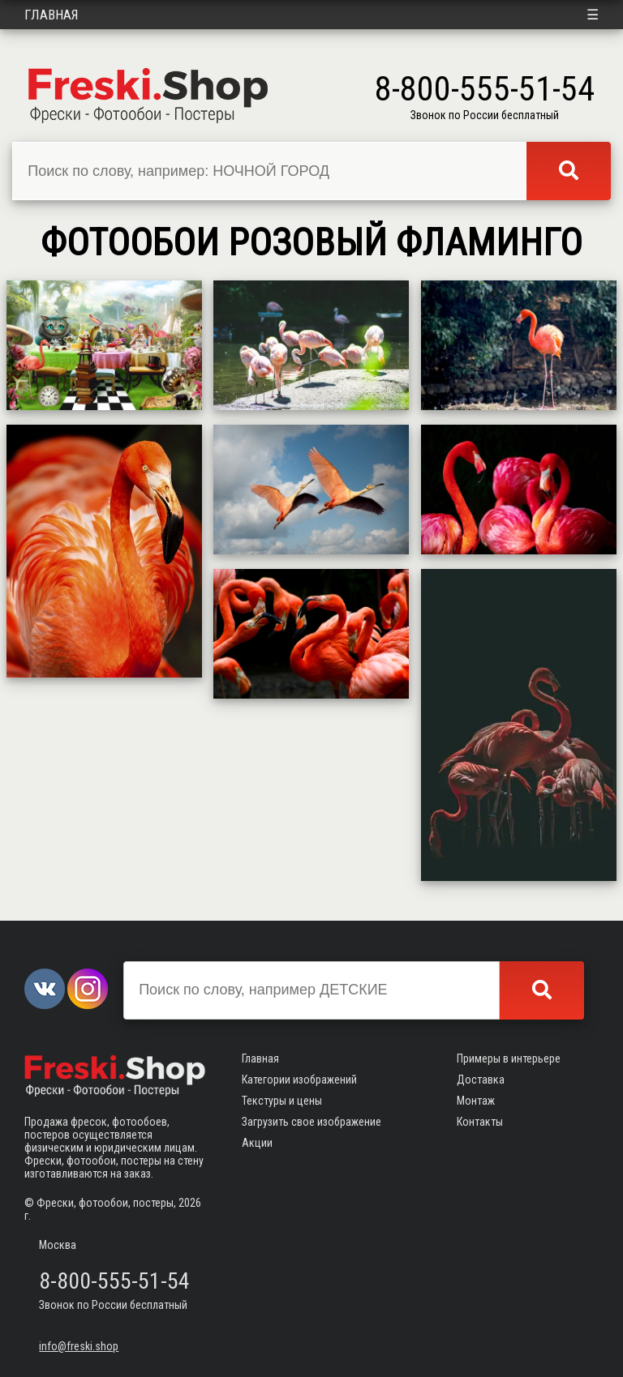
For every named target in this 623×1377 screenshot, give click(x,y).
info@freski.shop (78, 1346)
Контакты (480, 1121)
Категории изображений (299, 1079)
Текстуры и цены (282, 1100)
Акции (257, 1142)
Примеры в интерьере (509, 1058)
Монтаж (476, 1100)
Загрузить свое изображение (311, 1121)
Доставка (481, 1079)
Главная (51, 14)
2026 (189, 1202)
